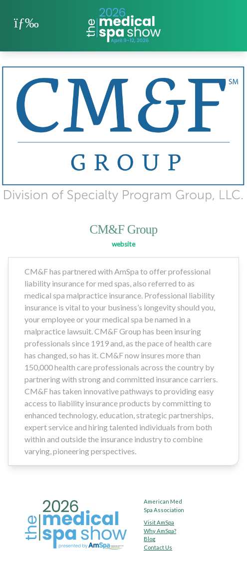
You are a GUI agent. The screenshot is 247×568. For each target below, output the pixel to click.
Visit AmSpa (159, 522)
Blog (149, 539)
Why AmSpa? (160, 531)
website (123, 244)
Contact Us (158, 547)
